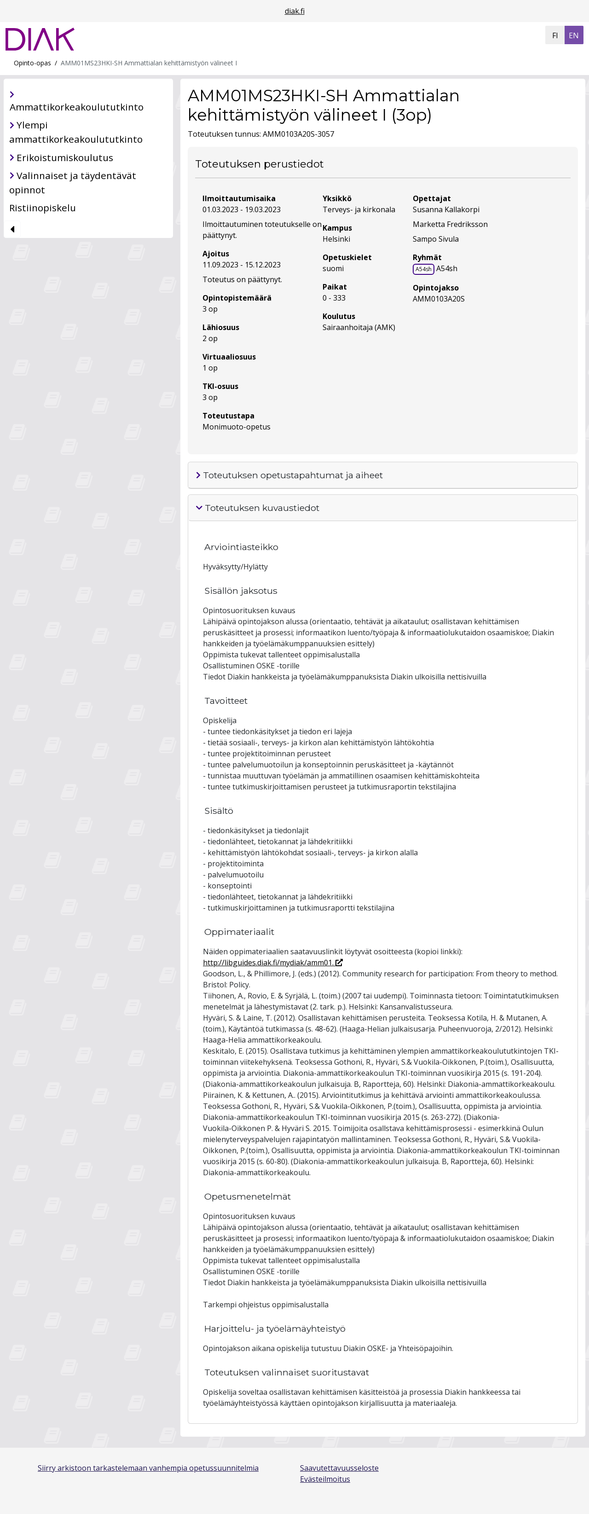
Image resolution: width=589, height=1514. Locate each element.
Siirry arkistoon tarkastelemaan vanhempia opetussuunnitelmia (148, 1468)
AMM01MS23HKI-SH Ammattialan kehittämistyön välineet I (149, 62)
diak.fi (295, 11)
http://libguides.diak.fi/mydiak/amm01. (273, 962)
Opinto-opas (32, 62)
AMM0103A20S (439, 299)
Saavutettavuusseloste (339, 1468)
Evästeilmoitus (325, 1479)
